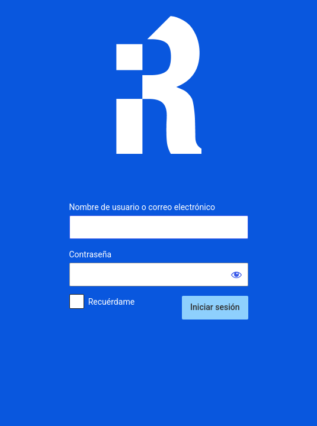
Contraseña (90, 254)
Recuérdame (111, 301)
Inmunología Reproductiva (158, 94)
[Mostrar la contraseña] (236, 274)
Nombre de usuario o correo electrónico (142, 207)
